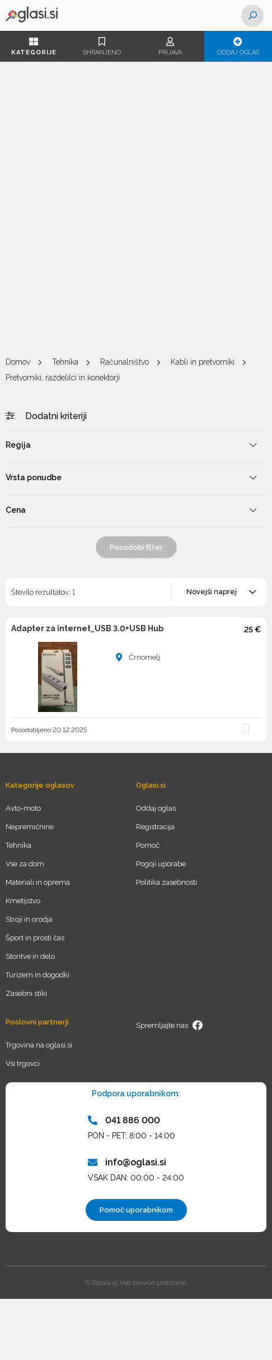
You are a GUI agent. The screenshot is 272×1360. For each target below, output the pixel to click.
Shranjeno (102, 46)
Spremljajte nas (169, 1025)
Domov (18, 361)
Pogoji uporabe (161, 864)
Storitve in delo (30, 956)
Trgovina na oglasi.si (39, 1045)
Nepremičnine (30, 827)
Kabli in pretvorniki (203, 361)
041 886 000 (124, 1120)
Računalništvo (124, 361)
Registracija (155, 827)
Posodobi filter (136, 547)
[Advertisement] (136, 209)
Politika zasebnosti (166, 882)
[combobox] (219, 592)
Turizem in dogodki (37, 975)
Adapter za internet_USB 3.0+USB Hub (87, 628)
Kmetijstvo (23, 901)
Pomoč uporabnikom (136, 1210)
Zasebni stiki (26, 993)
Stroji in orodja (29, 919)
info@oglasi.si (127, 1162)
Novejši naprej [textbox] (211, 591)
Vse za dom (25, 864)
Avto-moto (23, 808)
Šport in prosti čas (35, 938)
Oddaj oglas (238, 46)
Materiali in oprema (38, 882)
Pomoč (148, 845)
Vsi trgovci (23, 1063)
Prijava (170, 46)
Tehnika (65, 361)
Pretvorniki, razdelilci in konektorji (63, 377)
